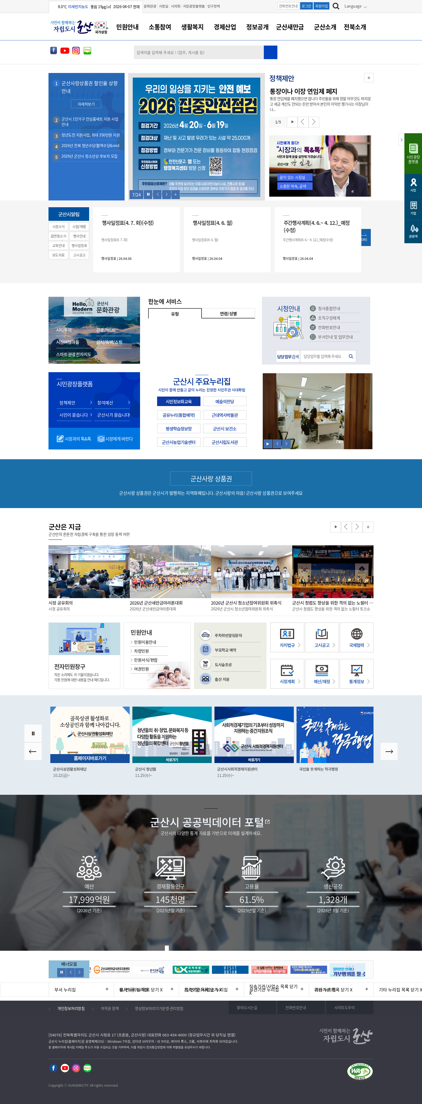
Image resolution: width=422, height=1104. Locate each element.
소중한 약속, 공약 (293, 186)
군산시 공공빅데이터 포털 (207, 822)
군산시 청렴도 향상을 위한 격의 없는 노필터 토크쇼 (333, 602)
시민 (413, 190)
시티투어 (64, 330)
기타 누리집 (325, 989)
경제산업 (225, 26)
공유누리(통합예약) (179, 415)
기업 (413, 213)
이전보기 (157, 194)
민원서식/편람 (146, 660)
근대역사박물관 (225, 415)
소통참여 (160, 26)
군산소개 (325, 26)
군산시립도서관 (225, 442)
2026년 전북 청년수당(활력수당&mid (90, 145)
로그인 (306, 5)
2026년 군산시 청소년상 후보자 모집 (89, 156)
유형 (175, 314)
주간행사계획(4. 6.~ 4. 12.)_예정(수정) (316, 226)
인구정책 (213, 6)
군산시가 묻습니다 (113, 414)
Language (353, 6)
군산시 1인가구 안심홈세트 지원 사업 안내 (89, 121)
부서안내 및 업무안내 (335, 337)
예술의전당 (224, 401)
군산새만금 (290, 26)
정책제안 (67, 402)
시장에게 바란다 (119, 438)
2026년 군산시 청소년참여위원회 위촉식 (246, 602)
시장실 (163, 6)
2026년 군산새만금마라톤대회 (156, 602)
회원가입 (321, 5)
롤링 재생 (292, 122)
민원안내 (127, 26)
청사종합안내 (329, 308)
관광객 (413, 236)
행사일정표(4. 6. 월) (212, 222)
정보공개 (257, 26)
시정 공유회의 (60, 602)
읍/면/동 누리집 (133, 989)
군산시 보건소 (224, 428)
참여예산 (105, 402)
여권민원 (141, 669)
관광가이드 (105, 330)
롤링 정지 (148, 194)
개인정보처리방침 (71, 1008)
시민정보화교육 (178, 401)
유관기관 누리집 (264, 989)
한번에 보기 (175, 194)
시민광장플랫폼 (193, 6)
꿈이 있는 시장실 (292, 177)
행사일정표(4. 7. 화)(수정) (128, 222)
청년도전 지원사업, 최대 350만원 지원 (90, 135)
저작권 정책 (110, 1008)
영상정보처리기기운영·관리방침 (159, 1008)
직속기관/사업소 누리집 (206, 989)
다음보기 (166, 194)
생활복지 (192, 26)
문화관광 (150, 6)
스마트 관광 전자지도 (73, 354)
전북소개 (355, 26)
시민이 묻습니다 (73, 414)
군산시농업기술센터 (178, 442)
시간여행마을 (67, 342)
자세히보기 (86, 104)
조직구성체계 (329, 318)
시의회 (175, 6)
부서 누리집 (65, 989)
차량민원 (141, 651)
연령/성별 (228, 313)
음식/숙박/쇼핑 (109, 342)
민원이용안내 (145, 642)
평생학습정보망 (178, 428)
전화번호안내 (288, 5)
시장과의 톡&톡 (78, 438)
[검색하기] (336, 6)
